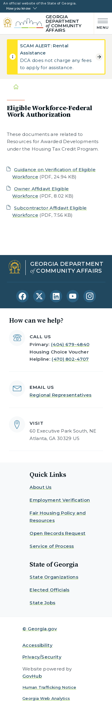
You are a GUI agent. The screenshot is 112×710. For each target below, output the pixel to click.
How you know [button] (18, 8)
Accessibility (37, 645)
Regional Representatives (60, 395)
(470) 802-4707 (70, 359)
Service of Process (52, 546)
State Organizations (54, 577)
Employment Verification (60, 500)
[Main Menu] (101, 23)
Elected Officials (49, 590)
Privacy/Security (42, 657)
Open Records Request (57, 533)
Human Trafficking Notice (49, 687)
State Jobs (42, 603)
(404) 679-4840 (70, 344)
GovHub (32, 676)
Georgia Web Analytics (46, 698)
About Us (40, 487)
